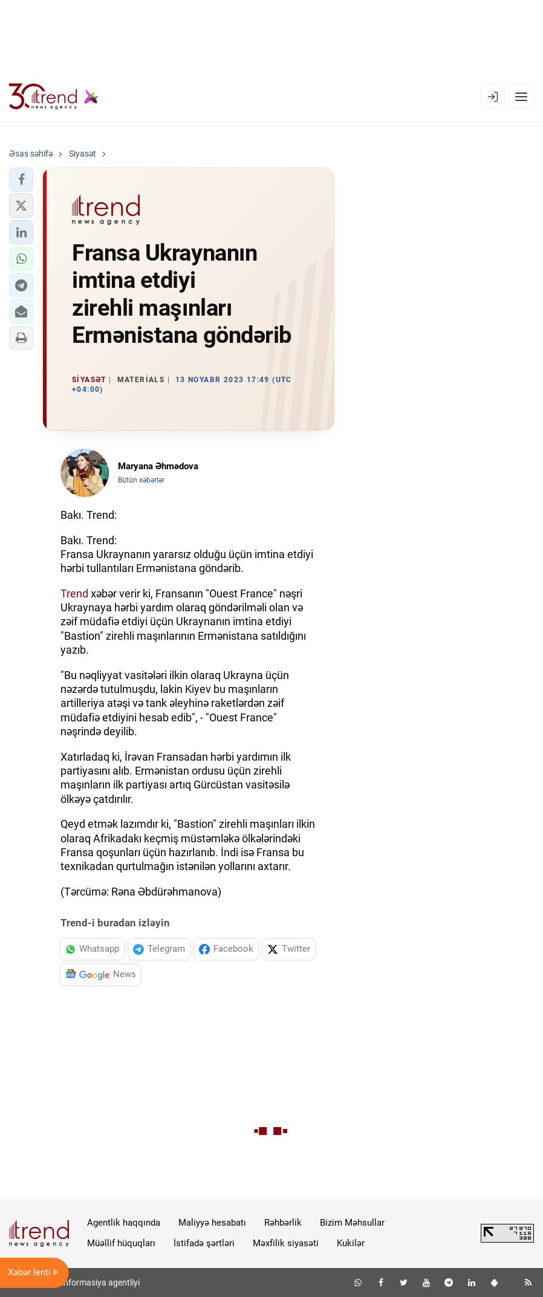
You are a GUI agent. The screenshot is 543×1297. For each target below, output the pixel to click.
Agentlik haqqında (123, 1222)
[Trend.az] (54, 96)
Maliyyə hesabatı (212, 1222)
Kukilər (351, 1243)
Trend (74, 593)
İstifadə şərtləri (204, 1243)
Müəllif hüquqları (121, 1243)
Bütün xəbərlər (141, 480)
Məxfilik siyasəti (286, 1243)
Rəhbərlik (283, 1222)
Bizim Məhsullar (352, 1222)
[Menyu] (521, 97)
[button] (21, 179)
